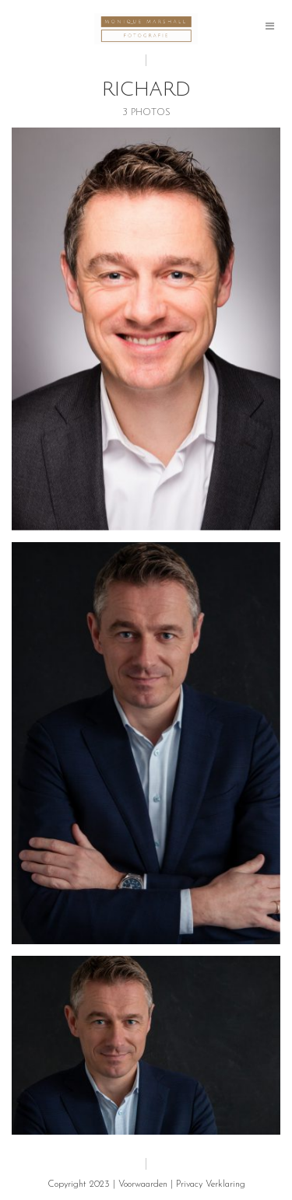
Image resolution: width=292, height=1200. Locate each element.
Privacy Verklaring (210, 1184)
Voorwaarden (142, 1184)
